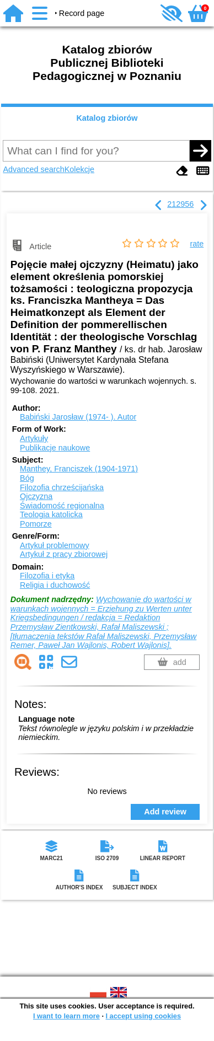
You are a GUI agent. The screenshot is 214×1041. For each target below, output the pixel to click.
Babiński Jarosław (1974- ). (78, 416)
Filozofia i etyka (47, 575)
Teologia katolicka (51, 514)
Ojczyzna (36, 496)
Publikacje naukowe (55, 447)
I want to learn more (66, 1016)
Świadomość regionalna (62, 505)
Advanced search (33, 169)
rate (197, 243)
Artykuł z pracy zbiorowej (64, 554)
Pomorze (36, 523)
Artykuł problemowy (54, 545)
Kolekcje (79, 169)
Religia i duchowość (55, 585)
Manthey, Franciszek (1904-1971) (79, 468)
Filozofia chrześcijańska (62, 487)
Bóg (27, 478)
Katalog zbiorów (106, 118)
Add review (165, 811)
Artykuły (34, 438)
